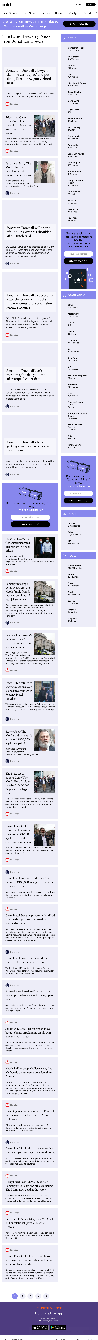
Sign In (78, 4)
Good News (28, 13)
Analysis (74, 13)
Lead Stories (9, 13)
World (87, 13)
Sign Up (90, 4)
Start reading (79, 23)
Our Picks (45, 13)
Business (60, 13)
